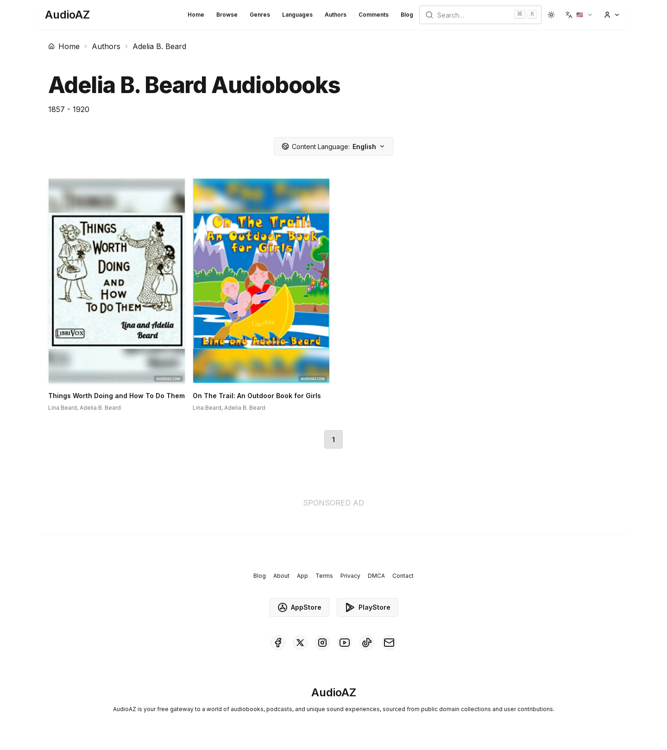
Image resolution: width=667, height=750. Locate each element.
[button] (579, 14)
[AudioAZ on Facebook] (278, 642)
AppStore (299, 607)
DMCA (376, 575)
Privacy (350, 575)
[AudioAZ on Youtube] (344, 642)
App (302, 575)
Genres (260, 14)
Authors (335, 14)
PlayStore (367, 607)
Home (196, 14)
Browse (227, 14)
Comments (374, 14)
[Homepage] (67, 15)
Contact (403, 575)
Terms (324, 575)
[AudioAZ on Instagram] (322, 642)
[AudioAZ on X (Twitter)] (300, 642)
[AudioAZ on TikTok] (366, 642)
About (281, 575)
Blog (407, 14)
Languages (297, 14)
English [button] (333, 146)
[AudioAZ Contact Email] (389, 642)
